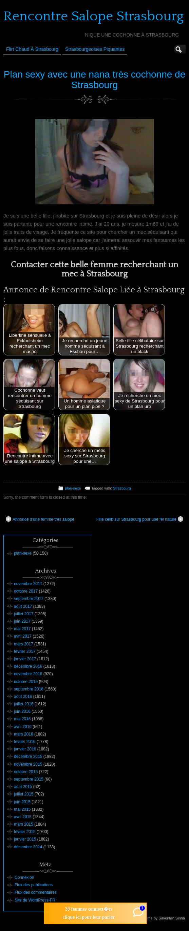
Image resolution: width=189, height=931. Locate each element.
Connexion (24, 877)
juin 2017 (22, 621)
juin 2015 (22, 802)
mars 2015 (23, 824)
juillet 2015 (23, 794)
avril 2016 (23, 726)
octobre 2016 (26, 681)
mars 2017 (23, 644)
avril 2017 (23, 636)
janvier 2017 (25, 659)
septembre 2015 (28, 779)
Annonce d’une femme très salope (40, 519)
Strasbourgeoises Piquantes (95, 49)
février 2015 (24, 831)
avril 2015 (23, 816)
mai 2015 (22, 809)
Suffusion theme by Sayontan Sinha (155, 918)
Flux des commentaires (36, 892)
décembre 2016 (28, 666)
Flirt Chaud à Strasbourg (32, 49)
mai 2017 (22, 628)
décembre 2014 (28, 847)
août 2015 (23, 786)
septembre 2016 (28, 689)
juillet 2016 (23, 704)
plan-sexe (73, 488)
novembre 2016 (28, 673)
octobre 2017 (26, 591)
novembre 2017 (28, 583)
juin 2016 (22, 711)
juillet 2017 (23, 614)
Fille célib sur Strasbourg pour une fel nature (139, 519)
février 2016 (24, 741)
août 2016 (23, 696)
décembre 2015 (28, 756)
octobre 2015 (26, 771)
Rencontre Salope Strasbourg (93, 16)
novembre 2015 (28, 764)
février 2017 (24, 651)
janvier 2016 (25, 749)
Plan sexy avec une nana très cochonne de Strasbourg (94, 79)
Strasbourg (122, 488)
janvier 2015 (25, 839)
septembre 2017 (28, 598)
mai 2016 (22, 719)
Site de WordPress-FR (35, 900)
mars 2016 (23, 734)
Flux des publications (34, 885)
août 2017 (23, 606)
